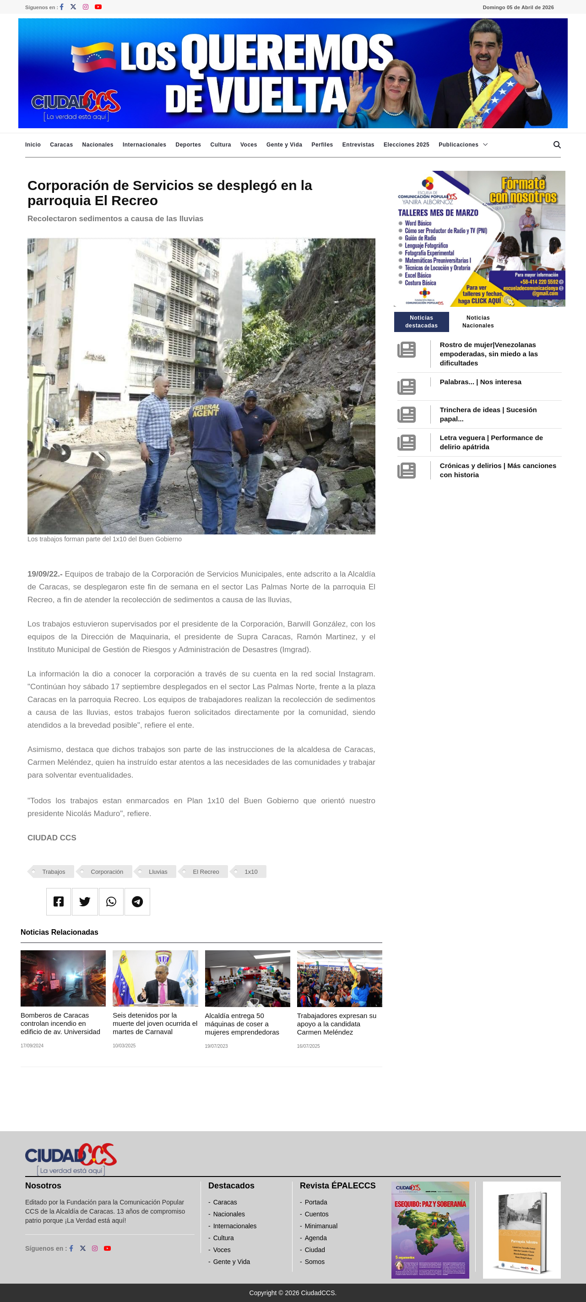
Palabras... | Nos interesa (480, 382)
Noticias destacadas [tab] (421, 322)
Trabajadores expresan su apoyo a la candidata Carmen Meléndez (337, 1024)
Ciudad (315, 1249)
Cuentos (317, 1214)
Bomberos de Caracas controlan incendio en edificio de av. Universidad (60, 1023)
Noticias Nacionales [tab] (478, 322)
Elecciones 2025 (406, 145)
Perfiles (322, 145)
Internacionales (145, 145)
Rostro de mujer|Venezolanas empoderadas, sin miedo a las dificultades (489, 354)
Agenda (316, 1238)
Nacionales (98, 145)
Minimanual (321, 1226)
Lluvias (158, 871)
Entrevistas (358, 145)
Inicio (33, 145)
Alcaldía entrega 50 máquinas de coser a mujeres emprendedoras (242, 1024)
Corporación (107, 871)
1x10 (251, 871)
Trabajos (54, 871)
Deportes (188, 145)
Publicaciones (458, 145)
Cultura (220, 145)
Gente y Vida (284, 145)
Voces (248, 145)
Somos (315, 1261)
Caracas (61, 145)
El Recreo (206, 871)
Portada (316, 1202)
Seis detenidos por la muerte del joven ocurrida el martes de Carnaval (155, 1023)
